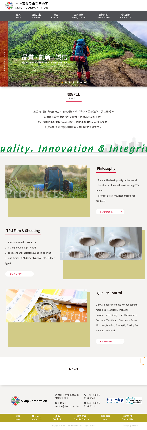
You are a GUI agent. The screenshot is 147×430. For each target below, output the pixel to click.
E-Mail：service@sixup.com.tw (67, 405)
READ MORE (106, 212)
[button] (36, 18)
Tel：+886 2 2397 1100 (92, 397)
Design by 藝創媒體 (130, 426)
